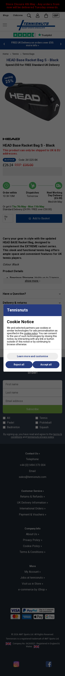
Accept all (46, 364)
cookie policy (31, 333)
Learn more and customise (32, 356)
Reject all (19, 364)
